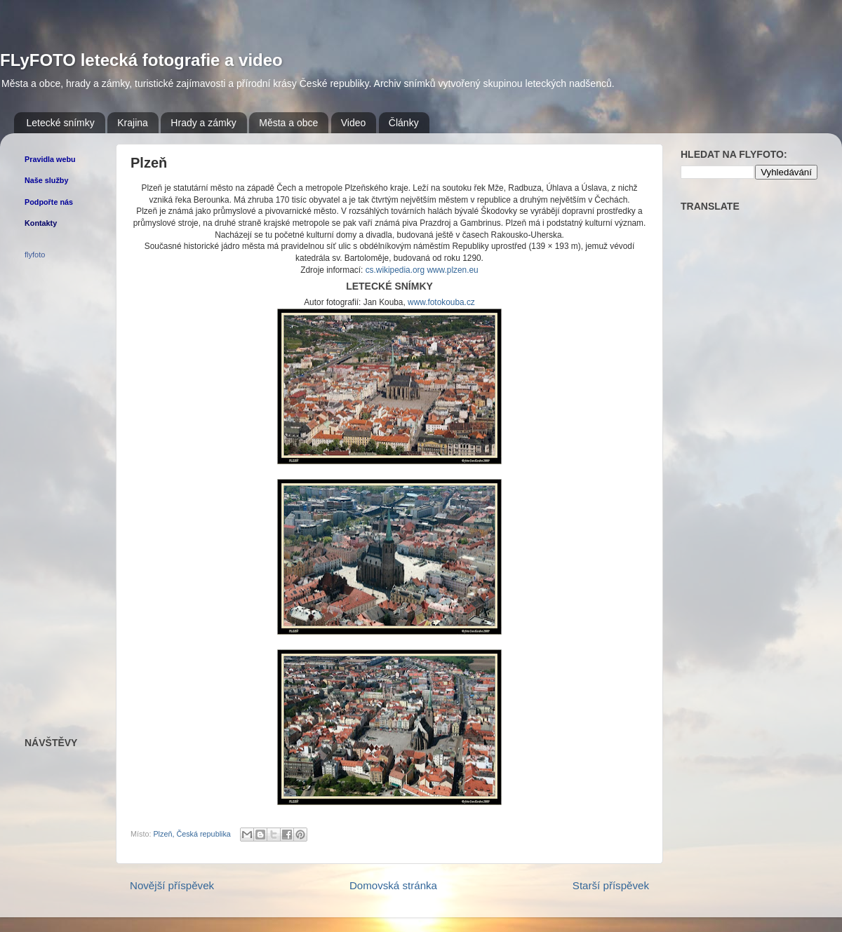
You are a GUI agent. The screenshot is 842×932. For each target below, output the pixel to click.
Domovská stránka (393, 885)
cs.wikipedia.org (395, 270)
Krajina (132, 122)
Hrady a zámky (203, 122)
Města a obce (288, 122)
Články (404, 122)
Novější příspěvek (172, 885)
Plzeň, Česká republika (191, 834)
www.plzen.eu (452, 270)
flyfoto (35, 254)
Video (353, 122)
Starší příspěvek (611, 885)
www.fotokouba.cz (441, 302)
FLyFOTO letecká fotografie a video (141, 59)
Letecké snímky (61, 122)
